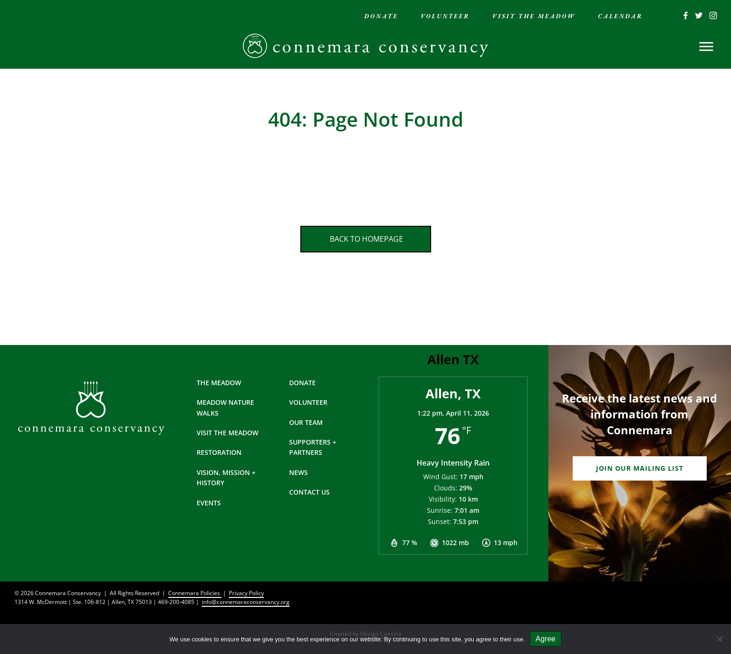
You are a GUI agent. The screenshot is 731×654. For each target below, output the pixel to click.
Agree (546, 639)
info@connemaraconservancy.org (246, 602)
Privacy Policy (246, 593)
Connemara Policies (194, 593)
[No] (719, 639)
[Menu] (706, 47)
